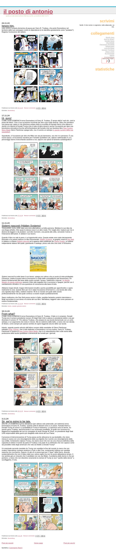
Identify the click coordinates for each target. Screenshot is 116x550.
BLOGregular (109, 53)
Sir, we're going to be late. (16, 421)
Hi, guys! (6, 118)
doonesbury (11, 110)
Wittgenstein (109, 46)
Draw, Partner (13, 329)
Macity (112, 55)
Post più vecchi (69, 543)
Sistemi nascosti (23, 241)
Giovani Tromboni (108, 50)
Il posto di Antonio (28, 11)
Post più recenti (7, 543)
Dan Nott (70, 239)
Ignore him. (8, 25)
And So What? (109, 39)
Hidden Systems (46, 239)
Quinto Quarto (59, 241)
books (9, 306)
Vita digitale (110, 43)
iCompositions (109, 57)
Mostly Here (110, 37)
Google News (109, 41)
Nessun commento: (30, 108)
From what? (8, 313)
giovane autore (21, 306)
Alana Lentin (109, 52)
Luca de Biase (109, 48)
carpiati (14, 306)
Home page (38, 543)
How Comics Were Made (28, 331)
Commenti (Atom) (15, 548)
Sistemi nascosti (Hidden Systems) (21, 225)
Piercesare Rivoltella (107, 44)
